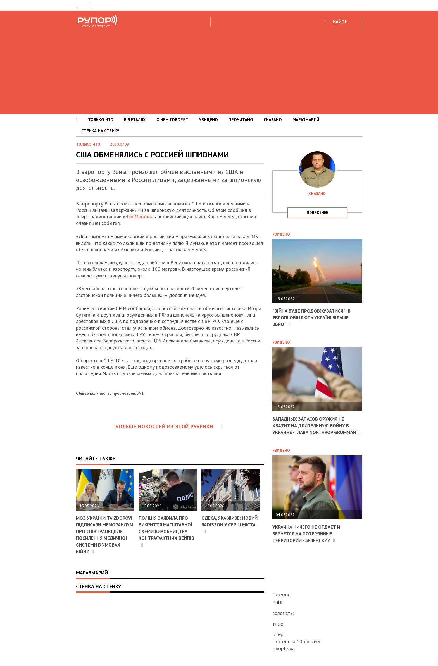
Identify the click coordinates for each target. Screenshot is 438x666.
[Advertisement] (219, 69)
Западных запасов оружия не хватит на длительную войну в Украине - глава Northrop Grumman (313, 428)
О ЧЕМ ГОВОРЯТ (172, 119)
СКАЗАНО (273, 119)
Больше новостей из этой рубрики (170, 426)
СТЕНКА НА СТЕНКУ (100, 130)
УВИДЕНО (208, 119)
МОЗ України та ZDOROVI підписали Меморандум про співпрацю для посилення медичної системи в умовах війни (103, 537)
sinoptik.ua (283, 648)
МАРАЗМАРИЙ (305, 119)
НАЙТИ (340, 21)
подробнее (317, 212)
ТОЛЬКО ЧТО (100, 119)
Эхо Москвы (138, 216)
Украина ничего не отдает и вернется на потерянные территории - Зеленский (308, 539)
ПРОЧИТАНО (240, 119)
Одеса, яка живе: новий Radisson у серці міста (223, 524)
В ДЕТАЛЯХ (135, 119)
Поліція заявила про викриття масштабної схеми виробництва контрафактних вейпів (165, 534)
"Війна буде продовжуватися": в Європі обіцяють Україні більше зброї (313, 317)
